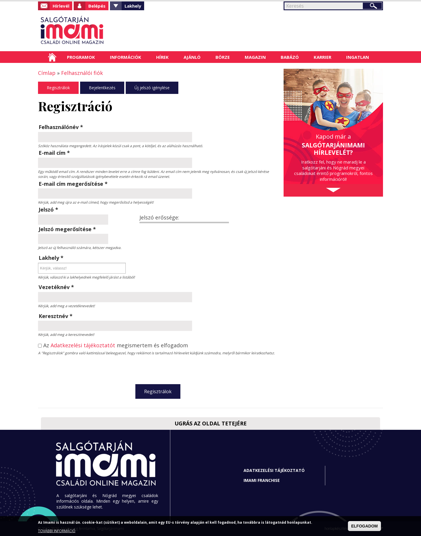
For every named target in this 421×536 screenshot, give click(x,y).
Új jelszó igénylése (152, 87)
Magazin (255, 57)
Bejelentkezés (102, 87)
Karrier (322, 57)
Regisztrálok (58, 87)
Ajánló (192, 57)
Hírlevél (61, 6)
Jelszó (48, 209)
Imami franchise (262, 480)
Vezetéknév (56, 287)
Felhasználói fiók (82, 72)
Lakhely (133, 6)
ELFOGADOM (364, 526)
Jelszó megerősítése (67, 229)
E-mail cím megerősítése (73, 183)
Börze (222, 57)
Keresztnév (56, 315)
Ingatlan (357, 57)
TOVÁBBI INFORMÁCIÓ (56, 531)
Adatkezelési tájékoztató (274, 470)
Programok (81, 57)
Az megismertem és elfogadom (115, 345)
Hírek (162, 57)
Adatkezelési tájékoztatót (83, 345)
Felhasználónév (61, 126)
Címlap (52, 57)
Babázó (290, 57)
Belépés (97, 6)
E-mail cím (54, 152)
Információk (125, 57)
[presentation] (157, 368)
